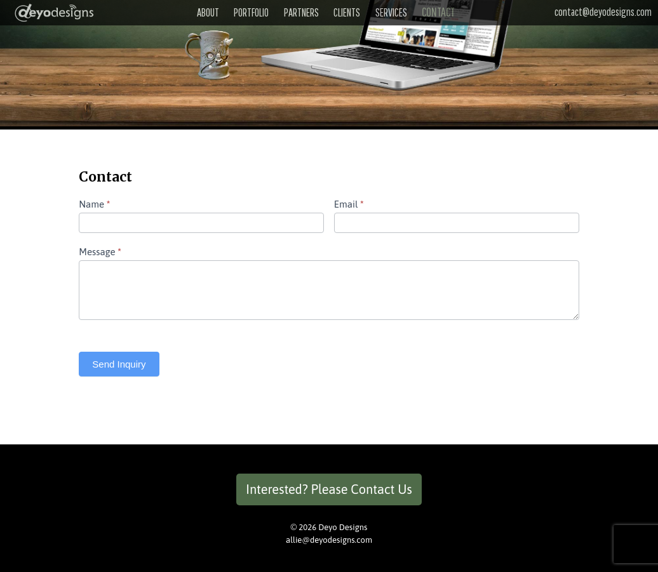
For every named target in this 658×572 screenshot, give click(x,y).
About (208, 12)
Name (94, 204)
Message (100, 251)
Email (349, 204)
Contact (438, 11)
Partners (301, 12)
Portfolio (251, 12)
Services (391, 12)
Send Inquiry (118, 364)
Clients (346, 12)
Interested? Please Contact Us (329, 489)
